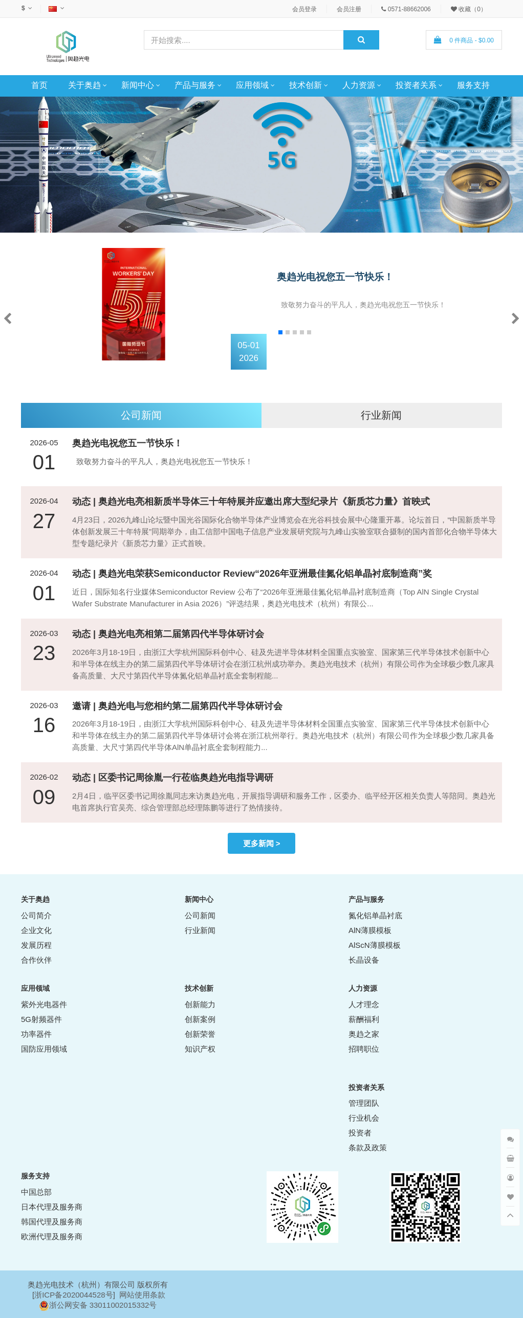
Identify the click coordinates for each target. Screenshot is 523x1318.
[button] (515, 318)
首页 (39, 85)
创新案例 (200, 1019)
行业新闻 (381, 415)
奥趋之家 (363, 1034)
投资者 (360, 1132)
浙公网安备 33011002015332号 (103, 1305)
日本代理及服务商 (51, 1206)
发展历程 (36, 945)
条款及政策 (367, 1147)
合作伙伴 (36, 960)
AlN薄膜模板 (369, 930)
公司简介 (36, 915)
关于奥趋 (84, 85)
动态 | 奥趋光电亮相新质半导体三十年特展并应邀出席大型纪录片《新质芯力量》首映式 (251, 501)
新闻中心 (137, 85)
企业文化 (36, 930)
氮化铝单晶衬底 (375, 915)
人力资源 (358, 85)
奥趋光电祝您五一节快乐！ (335, 276)
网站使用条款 (142, 1294)
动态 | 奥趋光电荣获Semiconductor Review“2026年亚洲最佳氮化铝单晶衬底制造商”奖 (252, 574)
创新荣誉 (200, 1034)
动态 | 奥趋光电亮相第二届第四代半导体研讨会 (168, 634)
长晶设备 (363, 960)
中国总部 (36, 1192)
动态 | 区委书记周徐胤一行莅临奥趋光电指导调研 (172, 777)
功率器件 (36, 1034)
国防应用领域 (44, 1048)
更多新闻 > (261, 843)
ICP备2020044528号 (77, 1294)
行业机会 (363, 1118)
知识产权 (200, 1048)
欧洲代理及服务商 (51, 1236)
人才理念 (363, 1004)
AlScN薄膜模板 (374, 945)
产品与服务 (195, 85)
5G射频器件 (41, 1019)
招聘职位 (363, 1048)
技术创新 (305, 85)
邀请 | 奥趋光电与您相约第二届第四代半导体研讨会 (177, 706)
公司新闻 (141, 415)
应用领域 (252, 85)
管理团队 (363, 1103)
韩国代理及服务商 (51, 1221)
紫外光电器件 (44, 1004)
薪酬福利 (363, 1019)
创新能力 (200, 1004)
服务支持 (473, 85)
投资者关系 (416, 85)
